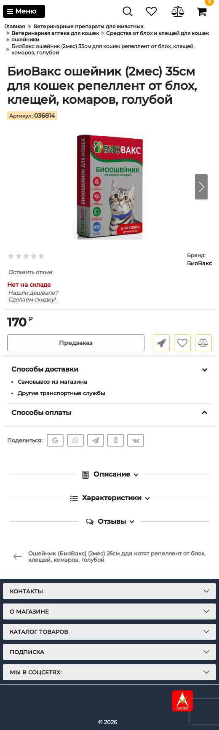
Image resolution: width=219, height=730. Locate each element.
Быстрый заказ (161, 342)
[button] (201, 186)
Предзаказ (76, 343)
